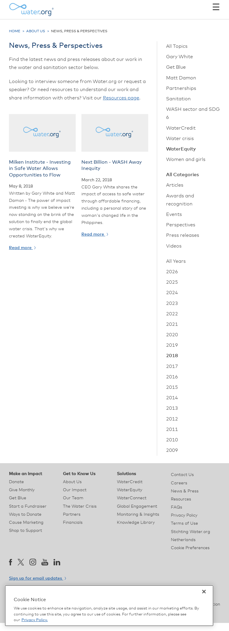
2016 (172, 376)
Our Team (73, 498)
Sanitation (178, 98)
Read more (22, 248)
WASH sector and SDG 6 (193, 113)
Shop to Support (25, 531)
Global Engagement (137, 506)
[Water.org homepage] (31, 9)
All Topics (177, 46)
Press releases (182, 235)
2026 (172, 271)
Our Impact (74, 490)
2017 (172, 366)
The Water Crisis (80, 506)
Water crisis (180, 138)
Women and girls (185, 159)
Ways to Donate (25, 514)
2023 (172, 303)
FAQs (176, 507)
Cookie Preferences (190, 548)
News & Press (185, 491)
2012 (172, 419)
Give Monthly (22, 490)
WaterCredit (181, 128)
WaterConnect (131, 498)
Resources (181, 499)
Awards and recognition (180, 200)
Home (14, 31)
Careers (179, 483)
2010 (172, 439)
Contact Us (182, 475)
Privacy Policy (184, 515)
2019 (172, 345)
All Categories (182, 174)
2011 (172, 429)
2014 (172, 397)
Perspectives (180, 224)
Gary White (179, 56)
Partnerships (181, 88)
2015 (172, 387)
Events (174, 214)
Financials (73, 523)
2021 (172, 324)
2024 (172, 292)
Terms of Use (184, 523)
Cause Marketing (26, 523)
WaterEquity (181, 149)
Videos (174, 246)
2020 (172, 334)
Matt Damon (181, 78)
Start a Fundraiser (28, 506)
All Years (176, 261)
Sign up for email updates (37, 578)
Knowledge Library (136, 523)
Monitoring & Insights (138, 514)
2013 (172, 408)
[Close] (204, 591)
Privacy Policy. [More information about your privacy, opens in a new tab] (34, 620)
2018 (172, 355)
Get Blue (176, 67)
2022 (172, 313)
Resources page (121, 98)
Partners (72, 514)
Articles (174, 185)
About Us (35, 31)
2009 (172, 450)
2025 (172, 282)
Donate (16, 482)
